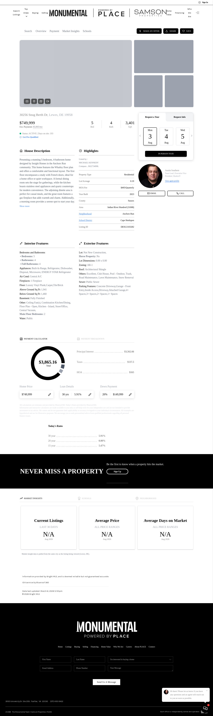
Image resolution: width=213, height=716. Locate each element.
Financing (173, 10)
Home (58, 640)
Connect (154, 640)
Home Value (159, 10)
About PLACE (142, 640)
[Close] (207, 691)
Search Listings (20, 10)
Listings (66, 640)
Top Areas (36, 10)
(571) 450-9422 (56, 695)
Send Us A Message (106, 676)
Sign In (203, 2)
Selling (58, 10)
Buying (49, 10)
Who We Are (186, 10)
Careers (130, 640)
